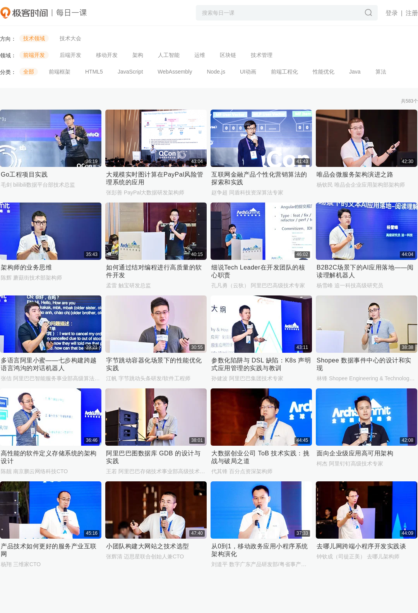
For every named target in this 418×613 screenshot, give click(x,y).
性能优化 (323, 72)
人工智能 (169, 55)
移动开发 (107, 55)
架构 (137, 55)
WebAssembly (175, 72)
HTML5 (94, 72)
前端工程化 (284, 72)
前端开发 (34, 55)
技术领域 (34, 38)
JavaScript (130, 72)
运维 (199, 55)
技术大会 (70, 38)
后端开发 (70, 55)
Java (355, 72)
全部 (28, 72)
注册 (412, 13)
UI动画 (248, 72)
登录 (391, 13)
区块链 (228, 55)
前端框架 (59, 72)
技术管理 (261, 55)
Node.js (216, 72)
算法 (380, 72)
